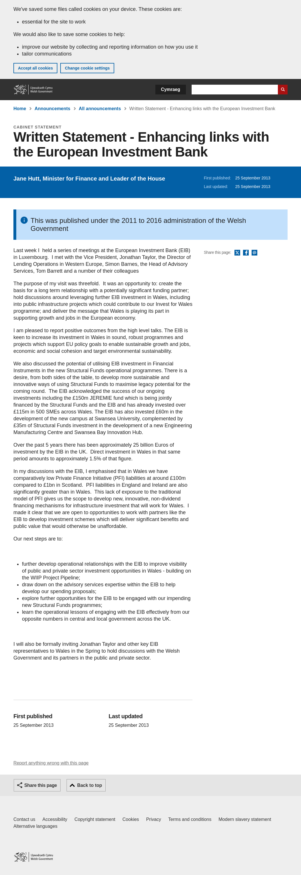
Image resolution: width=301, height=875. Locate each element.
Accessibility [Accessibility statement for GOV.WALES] (54, 819)
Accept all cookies (35, 68)
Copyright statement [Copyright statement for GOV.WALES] (95, 819)
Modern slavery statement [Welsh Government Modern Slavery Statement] (244, 819)
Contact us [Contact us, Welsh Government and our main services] (24, 819)
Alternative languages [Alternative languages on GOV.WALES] (35, 826)
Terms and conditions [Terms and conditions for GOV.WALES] (189, 819)
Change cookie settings (87, 68)
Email (254, 253)
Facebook (246, 253)
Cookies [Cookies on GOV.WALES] (131, 819)
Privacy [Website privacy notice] (153, 819)
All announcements (100, 108)
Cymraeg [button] (170, 89)
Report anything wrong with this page (51, 763)
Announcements (52, 108)
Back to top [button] (89, 785)
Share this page (40, 785)
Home (19, 108)
